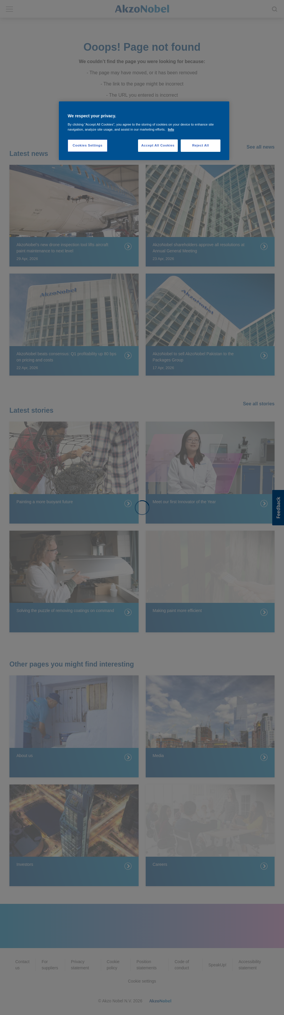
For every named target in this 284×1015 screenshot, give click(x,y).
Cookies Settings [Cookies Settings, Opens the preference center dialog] (87, 145)
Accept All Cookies (158, 145)
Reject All (200, 145)
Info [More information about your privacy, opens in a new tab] (171, 129)
